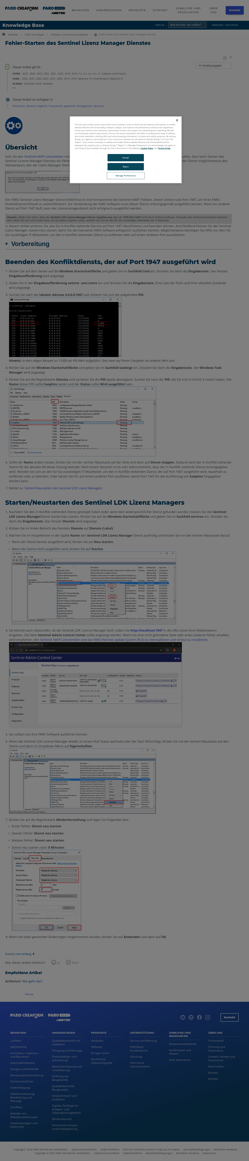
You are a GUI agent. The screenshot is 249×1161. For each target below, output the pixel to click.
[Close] (177, 120)
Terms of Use (164, 148)
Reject (126, 166)
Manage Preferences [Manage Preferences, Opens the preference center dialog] (126, 175)
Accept (125, 157)
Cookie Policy (147, 148)
